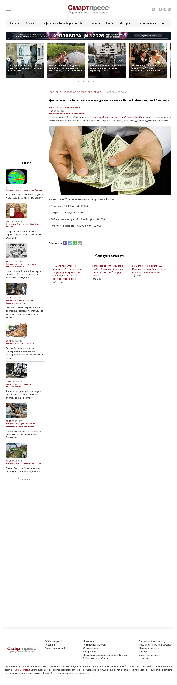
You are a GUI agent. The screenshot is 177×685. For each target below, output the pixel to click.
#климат (20, 190)
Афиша (30, 23)
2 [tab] (84, 81)
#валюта (83, 113)
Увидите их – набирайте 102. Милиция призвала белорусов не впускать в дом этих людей (149, 269)
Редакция (50, 644)
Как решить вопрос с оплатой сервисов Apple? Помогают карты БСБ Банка (23, 234)
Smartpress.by (23, 669)
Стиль (110, 23)
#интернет (20, 343)
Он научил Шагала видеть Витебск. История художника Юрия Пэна (25, 68)
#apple (19, 224)
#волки (30, 300)
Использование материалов (91, 650)
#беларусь (19, 266)
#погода (38, 190)
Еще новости (24, 479)
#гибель (19, 464)
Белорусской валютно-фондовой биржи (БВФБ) (116, 117)
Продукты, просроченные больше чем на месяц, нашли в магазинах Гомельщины (23, 434)
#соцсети (30, 343)
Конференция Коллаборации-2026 (62, 23)
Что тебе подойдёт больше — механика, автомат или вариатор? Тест (107, 68)
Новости (14, 23)
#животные (21, 300)
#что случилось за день (26, 264)
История (125, 23)
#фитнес (19, 384)
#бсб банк (34, 224)
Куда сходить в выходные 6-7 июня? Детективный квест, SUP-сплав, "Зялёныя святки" (66, 68)
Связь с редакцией (55, 648)
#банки (26, 224)
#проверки (10, 426)
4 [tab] (95, 81)
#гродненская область (15, 303)
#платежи (10, 226)
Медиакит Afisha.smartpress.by (155, 644)
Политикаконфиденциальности (94, 643)
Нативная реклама (149, 648)
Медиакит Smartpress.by (152, 641)
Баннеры (143, 651)
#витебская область (32, 464)
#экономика (54, 113)
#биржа (75, 113)
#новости (10, 266)
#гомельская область (25, 426)
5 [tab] (100, 81)
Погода (95, 23)
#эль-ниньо (29, 190)
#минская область (13, 386)
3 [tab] (90, 81)
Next (168, 59)
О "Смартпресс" (53, 641)
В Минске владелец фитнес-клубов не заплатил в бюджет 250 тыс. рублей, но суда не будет (24, 394)
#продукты (20, 424)
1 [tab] (79, 81)
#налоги (27, 384)
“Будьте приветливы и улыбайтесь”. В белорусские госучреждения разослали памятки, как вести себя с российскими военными (67, 272)
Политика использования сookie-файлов (105, 654)
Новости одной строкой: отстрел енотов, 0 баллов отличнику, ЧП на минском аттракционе (24, 274)
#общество (11, 190)
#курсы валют (65, 113)
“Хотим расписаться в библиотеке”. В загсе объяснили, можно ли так (146, 68)
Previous (8, 59)
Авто (165, 23)
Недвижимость (146, 23)
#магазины (30, 424)
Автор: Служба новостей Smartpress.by (65, 107)
